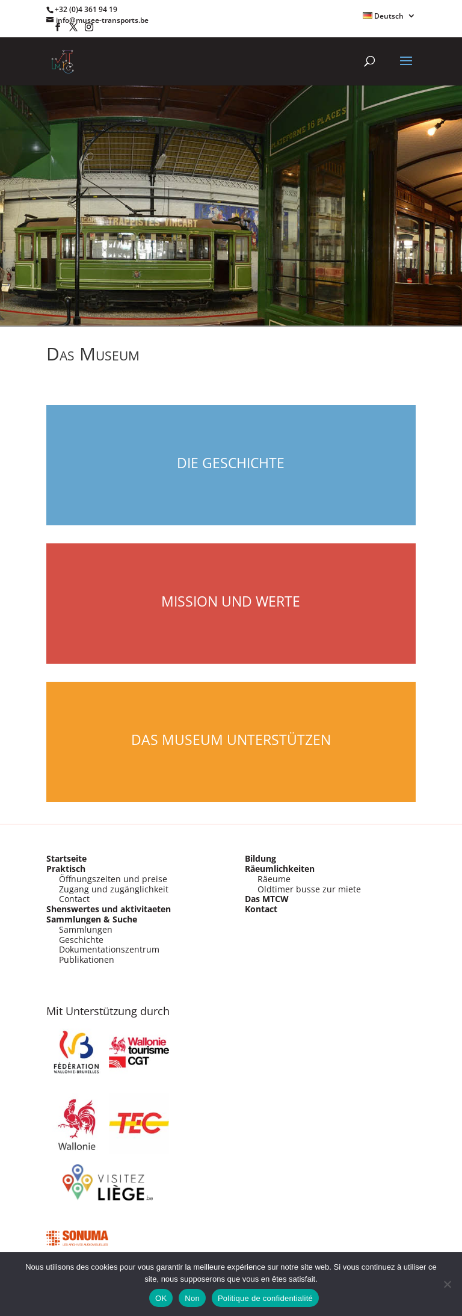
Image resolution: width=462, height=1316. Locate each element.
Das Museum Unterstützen (231, 739)
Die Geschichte (231, 462)
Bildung (260, 858)
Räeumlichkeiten (280, 868)
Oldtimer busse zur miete (309, 889)
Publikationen (86, 959)
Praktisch (65, 868)
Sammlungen (85, 929)
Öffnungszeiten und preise (113, 879)
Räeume (274, 879)
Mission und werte (230, 601)
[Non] (447, 1284)
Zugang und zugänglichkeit (113, 889)
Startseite (66, 858)
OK (161, 1298)
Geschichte (81, 939)
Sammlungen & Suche (91, 919)
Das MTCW (267, 898)
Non (192, 1298)
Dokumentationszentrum (109, 949)
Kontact (261, 909)
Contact (74, 898)
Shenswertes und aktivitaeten (108, 909)
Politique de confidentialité (265, 1298)
